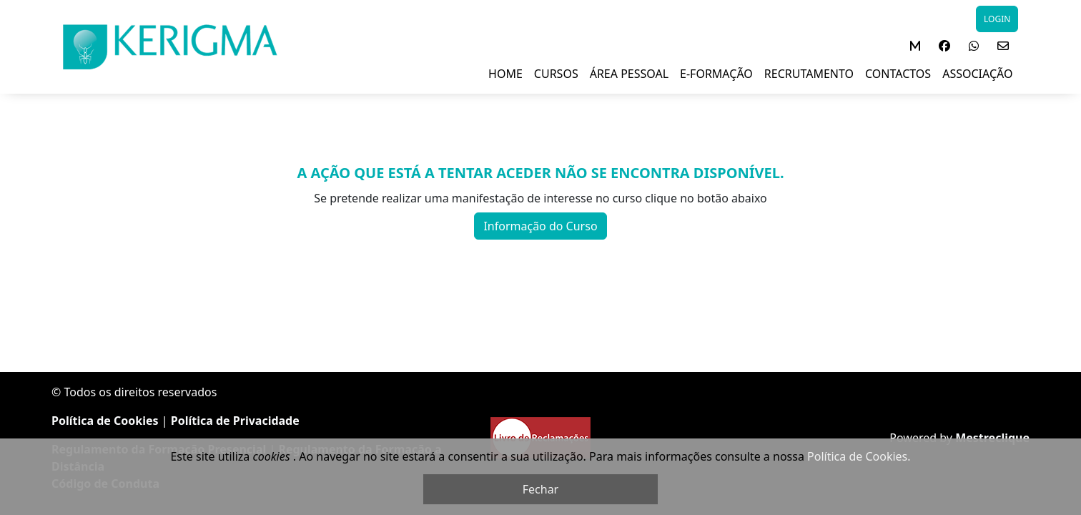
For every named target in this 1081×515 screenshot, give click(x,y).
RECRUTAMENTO (809, 74)
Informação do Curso (540, 226)
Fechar (540, 489)
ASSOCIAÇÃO (977, 74)
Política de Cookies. (858, 456)
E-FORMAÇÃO (716, 74)
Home (505, 74)
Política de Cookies (105, 420)
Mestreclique (992, 438)
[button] (915, 46)
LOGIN (997, 19)
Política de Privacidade (235, 420)
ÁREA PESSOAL (629, 74)
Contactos (898, 74)
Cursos (556, 74)
